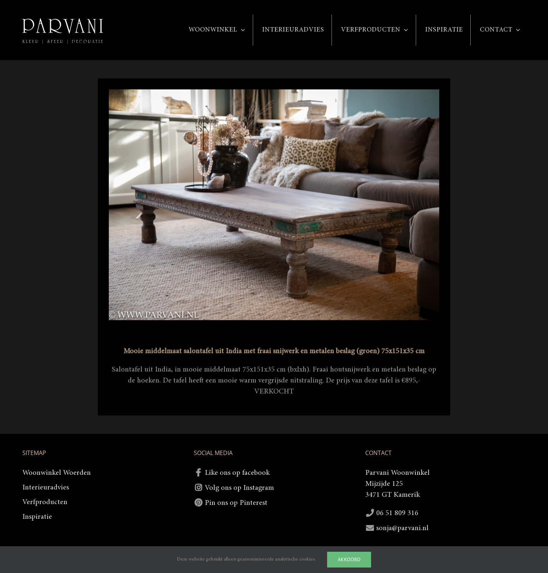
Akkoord (349, 559)
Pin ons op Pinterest (236, 503)
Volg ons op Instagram (239, 488)
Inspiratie (37, 517)
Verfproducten (44, 502)
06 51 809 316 (397, 513)
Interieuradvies (45, 487)
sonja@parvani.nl (402, 528)
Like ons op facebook (237, 473)
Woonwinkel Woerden (56, 473)
